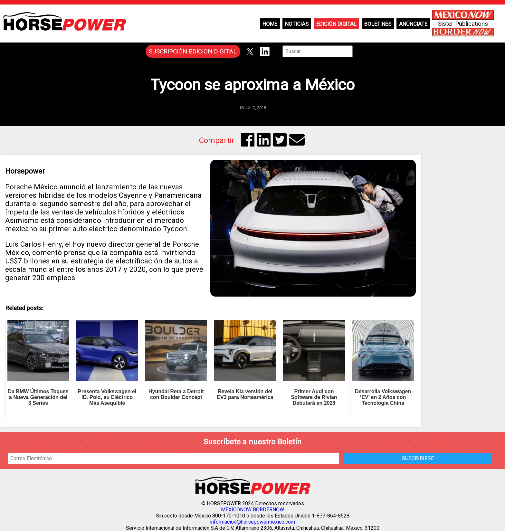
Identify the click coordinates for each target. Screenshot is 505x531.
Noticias (297, 24)
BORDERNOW (268, 510)
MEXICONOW (236, 510)
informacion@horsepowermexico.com (252, 522)
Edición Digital (336, 24)
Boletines (377, 24)
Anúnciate (413, 24)
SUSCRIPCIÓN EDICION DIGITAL (193, 51)
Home (269, 24)
